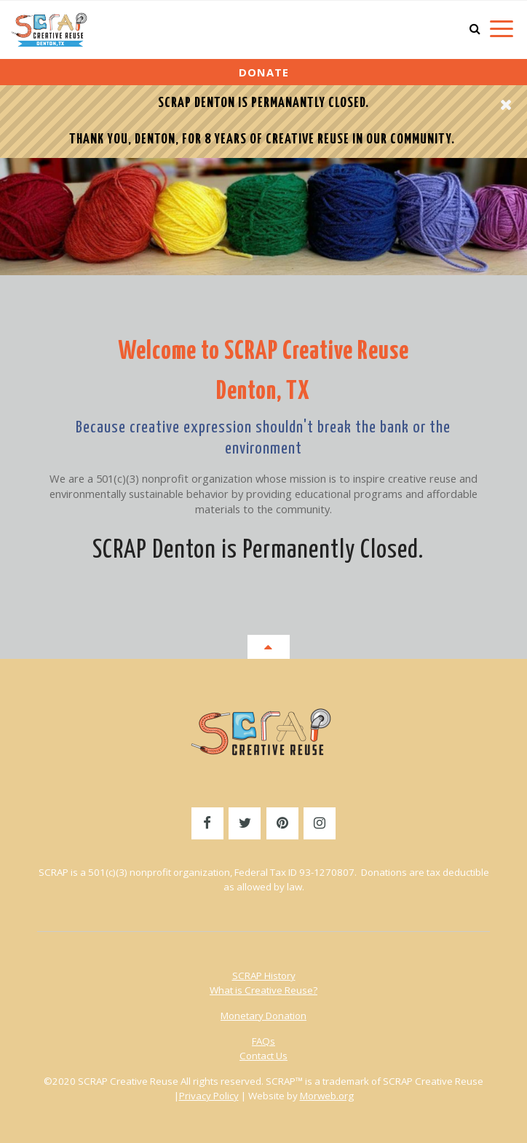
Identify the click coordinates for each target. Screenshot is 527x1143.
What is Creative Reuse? (263, 990)
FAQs (263, 1041)
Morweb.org (327, 1095)
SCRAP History (264, 975)
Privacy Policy (209, 1095)
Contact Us (263, 1055)
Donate (264, 72)
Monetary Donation (263, 1015)
